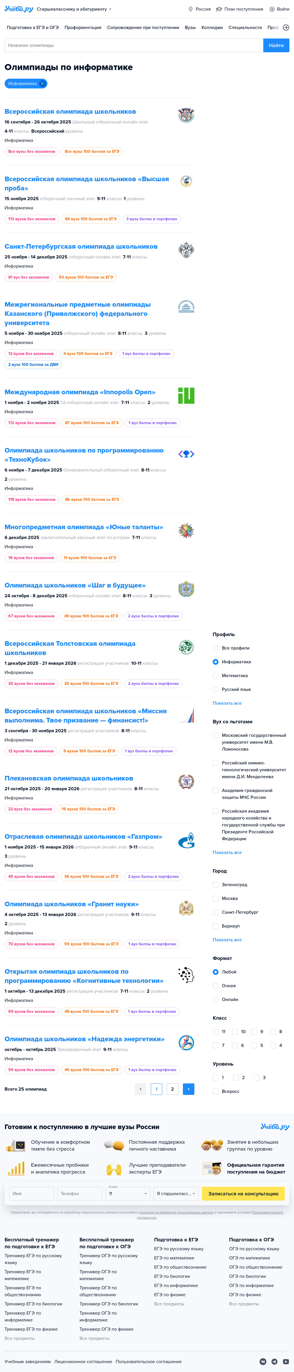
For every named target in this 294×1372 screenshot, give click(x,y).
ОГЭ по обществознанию (255, 1267)
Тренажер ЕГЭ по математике (23, 1275)
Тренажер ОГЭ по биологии (109, 1304)
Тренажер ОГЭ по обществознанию (98, 1291)
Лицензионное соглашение (83, 1362)
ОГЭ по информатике (251, 1285)
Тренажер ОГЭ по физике (107, 1329)
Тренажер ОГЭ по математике (98, 1275)
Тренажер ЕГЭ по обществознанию (23, 1291)
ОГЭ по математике (249, 1258)
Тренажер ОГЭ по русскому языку (109, 1259)
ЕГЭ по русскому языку (179, 1249)
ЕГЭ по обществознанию (180, 1267)
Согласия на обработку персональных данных (176, 1212)
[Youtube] (286, 1361)
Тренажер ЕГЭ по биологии (33, 1304)
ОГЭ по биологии (247, 1276)
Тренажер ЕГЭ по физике (31, 1329)
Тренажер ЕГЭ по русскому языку (33, 1259)
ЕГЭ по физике (169, 1295)
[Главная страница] (19, 9)
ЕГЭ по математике (174, 1258)
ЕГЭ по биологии (172, 1276)
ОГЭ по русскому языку (254, 1249)
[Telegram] (274, 1361)
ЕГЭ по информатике (176, 1285)
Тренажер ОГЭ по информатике (98, 1316)
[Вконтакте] (263, 1361)
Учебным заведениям (28, 1362)
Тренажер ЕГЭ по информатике (23, 1316)
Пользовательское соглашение (149, 1362)
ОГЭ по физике (245, 1295)
